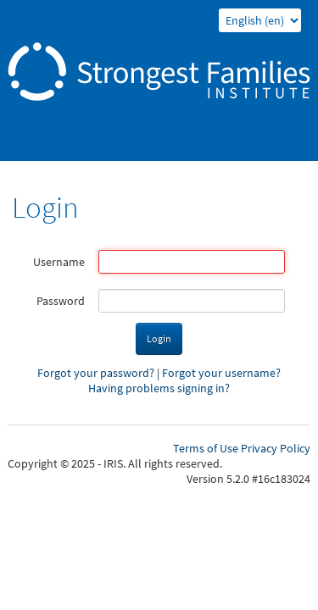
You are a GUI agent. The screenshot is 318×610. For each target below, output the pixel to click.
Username (59, 261)
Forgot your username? (221, 372)
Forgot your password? (95, 372)
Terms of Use (205, 448)
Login (159, 338)
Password (60, 300)
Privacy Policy (275, 448)
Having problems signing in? (159, 388)
